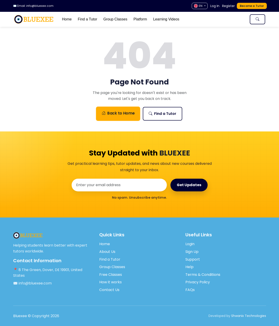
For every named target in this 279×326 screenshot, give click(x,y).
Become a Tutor (252, 6)
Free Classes (110, 274)
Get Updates (189, 185)
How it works (110, 282)
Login (189, 244)
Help (189, 266)
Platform (140, 19)
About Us (107, 251)
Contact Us (109, 289)
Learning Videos (166, 19)
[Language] (199, 6)
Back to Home (118, 113)
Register (228, 6)
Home (67, 19)
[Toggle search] (257, 19)
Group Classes (115, 19)
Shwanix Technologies (248, 316)
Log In (214, 6)
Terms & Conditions (202, 274)
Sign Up (192, 251)
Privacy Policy (197, 282)
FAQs (190, 289)
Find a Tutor (87, 19)
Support (192, 259)
